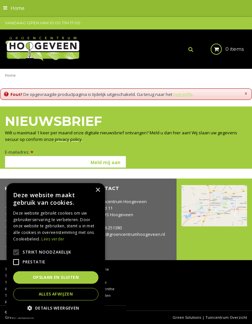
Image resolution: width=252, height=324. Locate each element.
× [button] (97, 190)
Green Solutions (187, 317)
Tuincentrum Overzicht (226, 317)
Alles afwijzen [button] (56, 294)
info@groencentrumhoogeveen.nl (131, 234)
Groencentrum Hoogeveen (120, 201)
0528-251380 (109, 228)
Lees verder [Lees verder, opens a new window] (52, 239)
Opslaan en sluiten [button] (56, 277)
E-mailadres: (19, 152)
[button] (55, 308)
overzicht (182, 94)
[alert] (56, 250)
